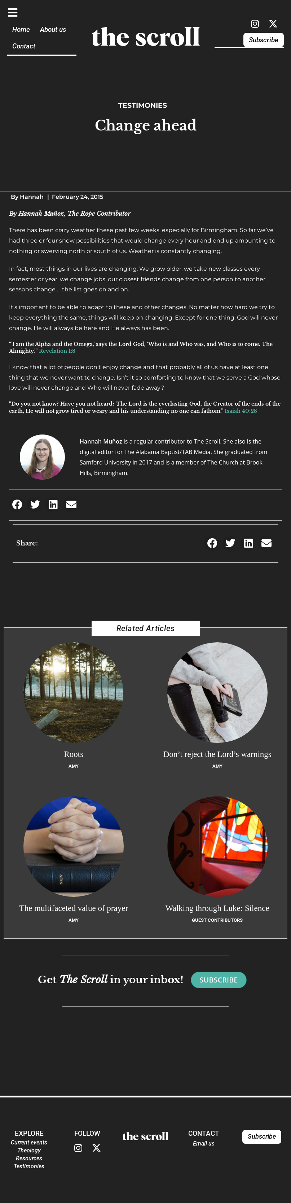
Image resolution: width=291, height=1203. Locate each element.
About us (53, 29)
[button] (17, 505)
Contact (23, 46)
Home (21, 29)
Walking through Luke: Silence (217, 908)
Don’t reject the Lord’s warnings (217, 754)
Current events (29, 1142)
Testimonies (142, 105)
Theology (29, 1150)
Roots (73, 754)
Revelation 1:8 (57, 351)
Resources (29, 1158)
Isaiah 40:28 (241, 411)
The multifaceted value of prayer (73, 908)
